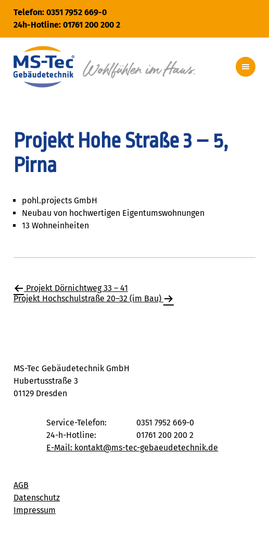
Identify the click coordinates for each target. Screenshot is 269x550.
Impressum (35, 510)
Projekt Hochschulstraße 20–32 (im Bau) (94, 298)
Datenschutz (37, 498)
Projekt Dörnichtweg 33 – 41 (71, 288)
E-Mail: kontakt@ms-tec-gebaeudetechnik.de (132, 448)
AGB (21, 485)
